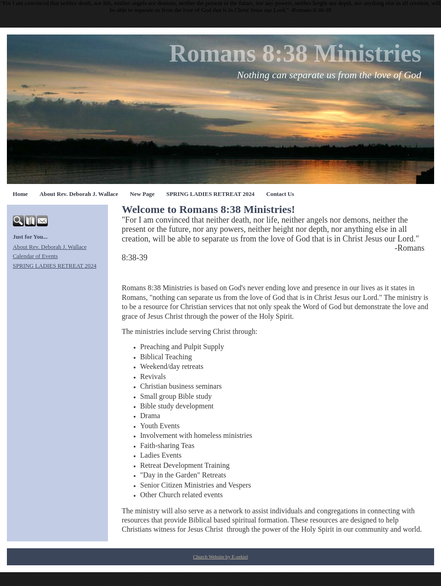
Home (20, 194)
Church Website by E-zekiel (220, 556)
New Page (142, 194)
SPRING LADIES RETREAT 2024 (210, 194)
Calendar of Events (35, 256)
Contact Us (280, 194)
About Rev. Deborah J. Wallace (79, 194)
